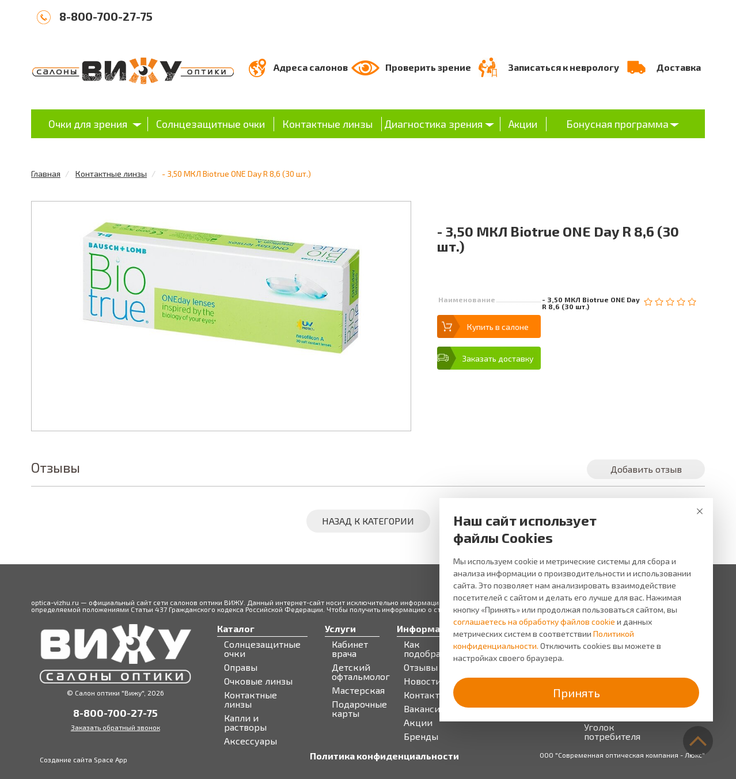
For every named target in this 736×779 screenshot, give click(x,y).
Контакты (425, 695)
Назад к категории (368, 520)
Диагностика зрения (433, 123)
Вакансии (425, 708)
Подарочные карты (359, 709)
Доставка (679, 67)
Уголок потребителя (612, 732)
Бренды (421, 736)
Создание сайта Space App (83, 759)
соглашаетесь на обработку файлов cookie (534, 621)
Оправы (240, 667)
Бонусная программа (617, 123)
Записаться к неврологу (563, 67)
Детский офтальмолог (361, 672)
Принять (576, 693)
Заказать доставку (497, 358)
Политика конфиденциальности (384, 756)
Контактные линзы (327, 123)
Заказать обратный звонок (115, 727)
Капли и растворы (245, 722)
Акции (523, 123)
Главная (45, 173)
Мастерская (358, 690)
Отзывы (421, 667)
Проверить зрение (428, 67)
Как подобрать (427, 649)
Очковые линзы (258, 681)
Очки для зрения (87, 123)
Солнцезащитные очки (210, 123)
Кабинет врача (350, 649)
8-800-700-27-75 (106, 16)
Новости (422, 681)
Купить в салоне (498, 327)
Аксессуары (250, 741)
